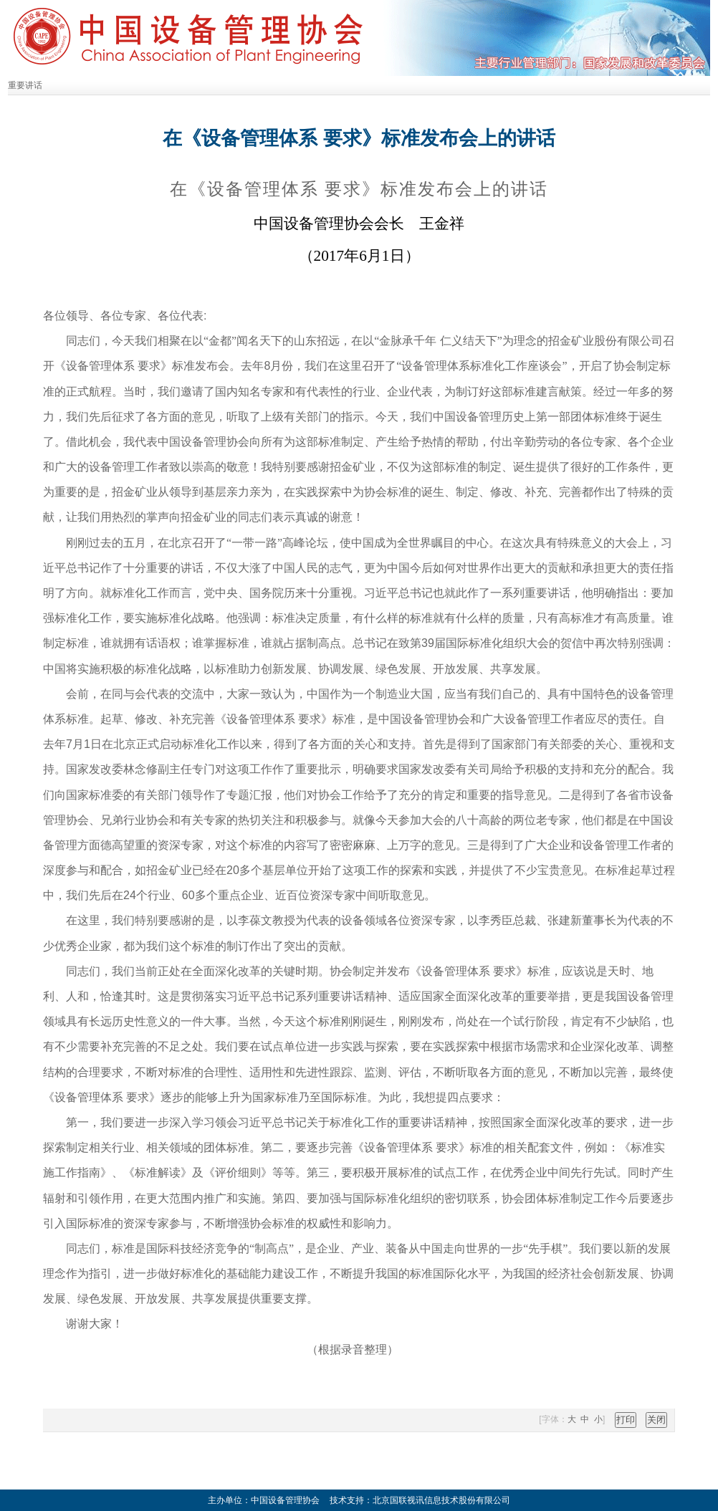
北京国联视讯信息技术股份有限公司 (441, 1500)
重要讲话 (25, 85)
